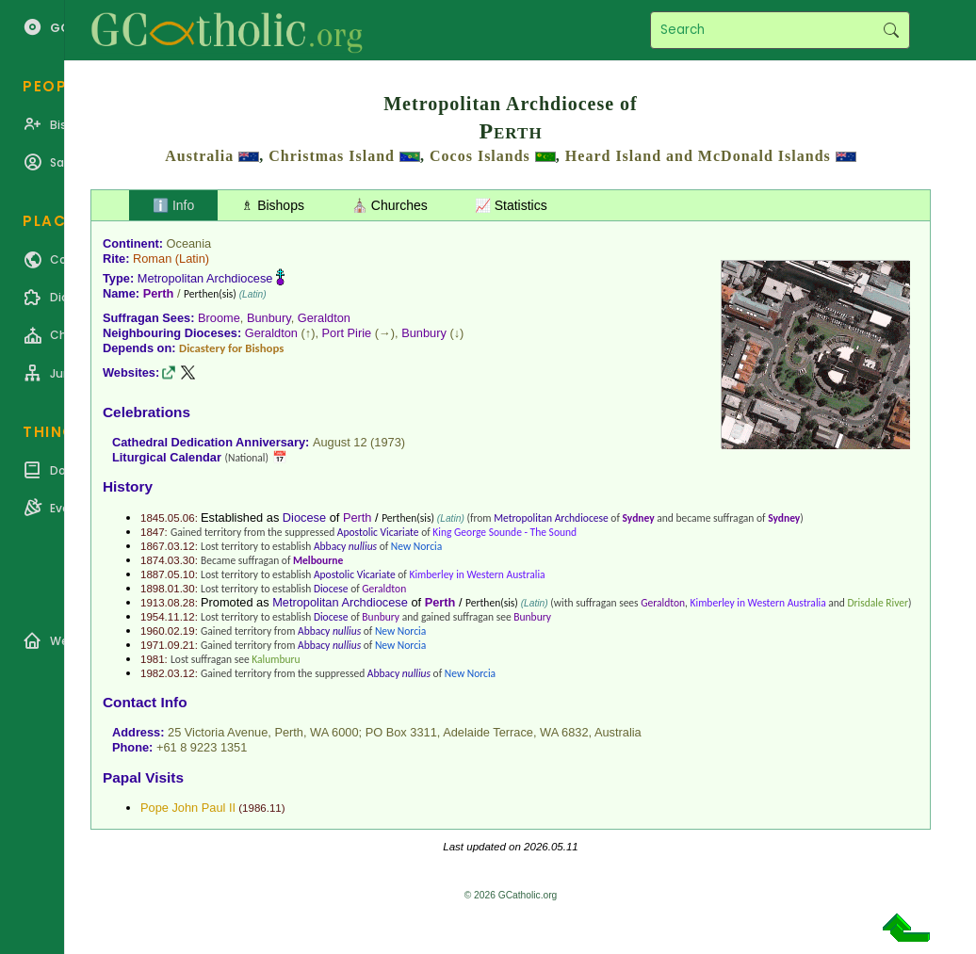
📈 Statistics (511, 205)
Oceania (189, 243)
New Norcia (416, 546)
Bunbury (269, 318)
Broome (219, 318)
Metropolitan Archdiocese (205, 278)
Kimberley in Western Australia (477, 574)
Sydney (639, 518)
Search (890, 30)
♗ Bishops (272, 205)
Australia (199, 156)
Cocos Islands (480, 156)
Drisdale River (878, 602)
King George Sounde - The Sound (504, 532)
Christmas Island (331, 156)
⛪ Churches (389, 205)
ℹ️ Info (173, 205)
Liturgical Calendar (166, 457)
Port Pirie (347, 333)
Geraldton (324, 318)
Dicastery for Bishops (231, 348)
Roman (152, 258)
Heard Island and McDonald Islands (698, 156)
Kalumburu (276, 659)
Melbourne (318, 560)
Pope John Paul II (188, 807)
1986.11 (262, 808)
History (128, 486)
